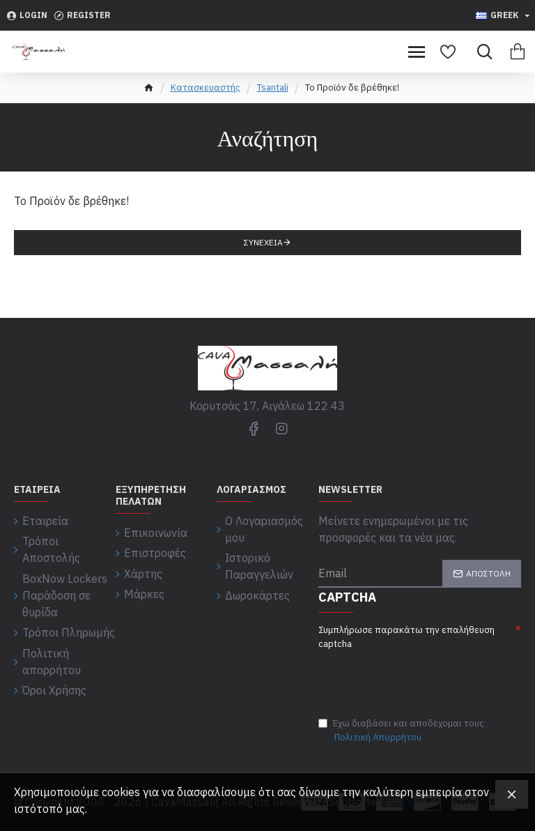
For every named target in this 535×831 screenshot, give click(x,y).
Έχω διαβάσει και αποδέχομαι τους (401, 730)
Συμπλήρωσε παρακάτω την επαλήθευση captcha (406, 637)
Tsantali (272, 87)
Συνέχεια (263, 242)
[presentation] (415, 675)
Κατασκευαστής (205, 87)
